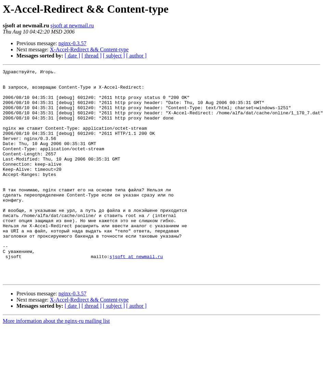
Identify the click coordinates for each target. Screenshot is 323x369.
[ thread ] (91, 56)
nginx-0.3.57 (73, 43)
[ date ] (72, 56)
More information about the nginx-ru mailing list (56, 363)
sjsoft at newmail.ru (72, 25)
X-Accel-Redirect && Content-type (89, 49)
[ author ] (136, 56)
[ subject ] (114, 56)
